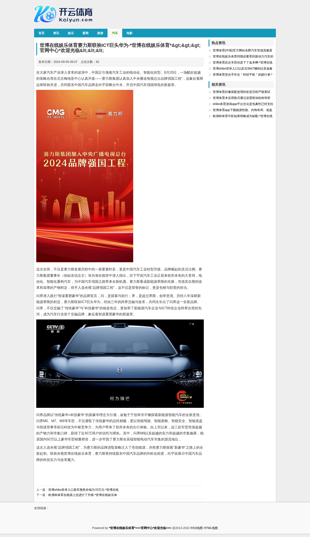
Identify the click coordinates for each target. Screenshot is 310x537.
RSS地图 (197, 528)
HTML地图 (211, 528)
